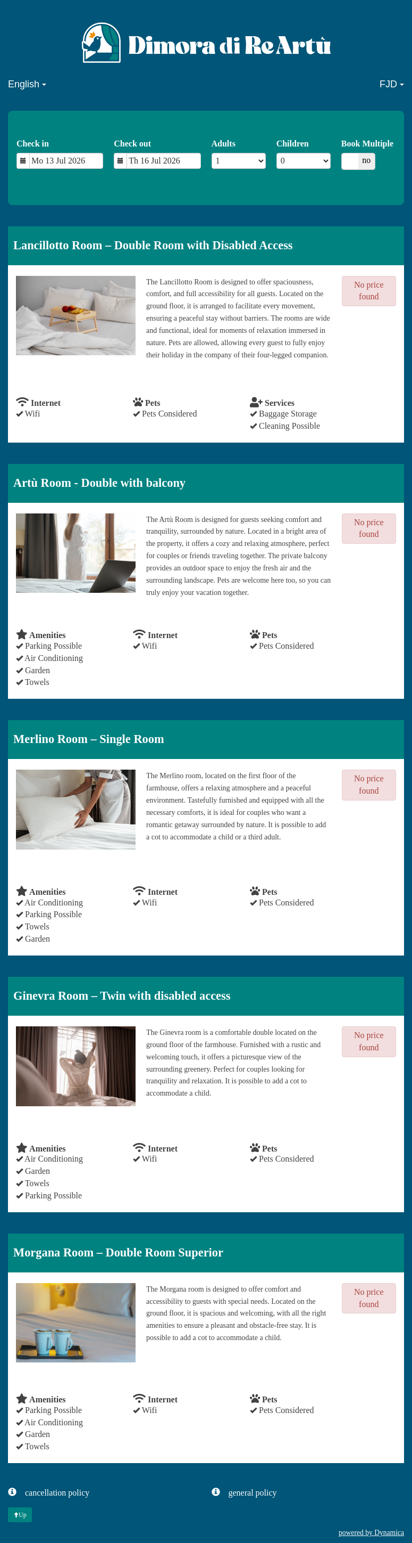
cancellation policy (48, 1492)
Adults (224, 143)
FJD (392, 84)
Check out (132, 143)
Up (20, 1514)
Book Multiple (367, 143)
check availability (54, 376)
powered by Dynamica (371, 1533)
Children (292, 143)
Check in (32, 143)
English (27, 84)
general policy (244, 1492)
